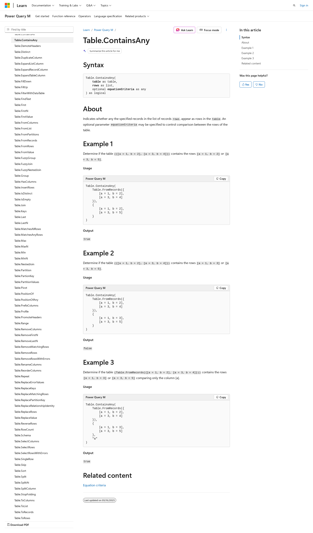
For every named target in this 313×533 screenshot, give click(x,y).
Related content (251, 63)
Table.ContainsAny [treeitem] (25, 40)
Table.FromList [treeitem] (23, 128)
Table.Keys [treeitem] (20, 211)
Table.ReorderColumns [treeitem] (27, 370)
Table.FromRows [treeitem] (24, 146)
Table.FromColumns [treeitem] (26, 122)
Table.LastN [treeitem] (21, 223)
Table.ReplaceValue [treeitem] (25, 418)
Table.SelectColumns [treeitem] (26, 441)
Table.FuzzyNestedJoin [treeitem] (27, 170)
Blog (199, 520)
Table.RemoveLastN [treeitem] (26, 341)
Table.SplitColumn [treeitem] (25, 488)
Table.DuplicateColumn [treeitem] (28, 57)
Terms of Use (252, 520)
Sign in (304, 5)
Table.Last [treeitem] (20, 217)
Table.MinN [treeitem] (21, 258)
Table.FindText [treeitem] (22, 99)
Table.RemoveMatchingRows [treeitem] (31, 347)
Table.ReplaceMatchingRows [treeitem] (31, 394)
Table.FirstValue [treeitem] (23, 116)
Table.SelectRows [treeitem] (24, 447)
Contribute (216, 520)
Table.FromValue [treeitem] (24, 152)
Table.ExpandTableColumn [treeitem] (29, 75)
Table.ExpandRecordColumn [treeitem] (31, 69)
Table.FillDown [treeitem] (22, 81)
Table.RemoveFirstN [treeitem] (26, 335)
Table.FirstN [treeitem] (21, 111)
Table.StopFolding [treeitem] (25, 494)
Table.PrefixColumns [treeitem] (26, 305)
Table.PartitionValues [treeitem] (26, 282)
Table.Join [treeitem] (20, 205)
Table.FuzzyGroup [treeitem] (25, 158)
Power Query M (103, 30)
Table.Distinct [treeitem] (22, 52)
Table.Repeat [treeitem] (21, 376)
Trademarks (271, 520)
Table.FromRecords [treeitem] (25, 140)
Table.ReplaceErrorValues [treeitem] (29, 382)
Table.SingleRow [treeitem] (24, 459)
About (245, 42)
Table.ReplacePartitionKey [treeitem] (29, 400)
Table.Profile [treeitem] (21, 311)
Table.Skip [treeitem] (20, 465)
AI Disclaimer (157, 520)
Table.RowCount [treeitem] (24, 429)
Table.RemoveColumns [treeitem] (28, 329)
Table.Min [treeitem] (20, 252)
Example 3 (248, 58)
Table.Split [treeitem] (20, 476)
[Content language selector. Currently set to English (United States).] (23, 520)
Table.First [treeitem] (20, 105)
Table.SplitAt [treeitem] (21, 482)
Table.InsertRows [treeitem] (24, 187)
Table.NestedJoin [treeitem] (24, 264)
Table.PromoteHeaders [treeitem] (28, 317)
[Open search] (294, 5)
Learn (86, 30)
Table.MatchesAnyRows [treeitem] (28, 234)
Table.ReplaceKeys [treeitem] (25, 388)
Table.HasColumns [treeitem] (25, 181)
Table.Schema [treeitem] (22, 435)
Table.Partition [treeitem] (22, 270)
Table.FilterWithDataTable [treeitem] (29, 93)
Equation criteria (94, 485)
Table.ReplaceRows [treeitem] (25, 412)
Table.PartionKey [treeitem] (24, 276)
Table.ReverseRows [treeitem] (25, 423)
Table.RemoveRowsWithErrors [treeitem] (32, 359)
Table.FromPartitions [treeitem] (26, 134)
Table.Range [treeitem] (21, 323)
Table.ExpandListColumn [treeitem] (29, 63)
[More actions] (226, 30)
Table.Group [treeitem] (21, 175)
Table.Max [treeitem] (20, 240)
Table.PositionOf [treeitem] (24, 294)
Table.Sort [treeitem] (20, 471)
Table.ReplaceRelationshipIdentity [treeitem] (34, 406)
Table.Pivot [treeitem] (20, 288)
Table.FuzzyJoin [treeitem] (23, 164)
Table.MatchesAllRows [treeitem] (27, 229)
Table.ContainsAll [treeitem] (24, 34)
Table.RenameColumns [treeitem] (28, 364)
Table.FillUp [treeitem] (21, 87)
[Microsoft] (7, 5)
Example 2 (248, 53)
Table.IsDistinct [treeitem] (23, 193)
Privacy (231, 520)
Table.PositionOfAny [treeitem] (26, 299)
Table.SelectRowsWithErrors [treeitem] (31, 453)
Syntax (246, 37)
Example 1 (247, 48)
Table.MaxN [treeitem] (21, 246)
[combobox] (39, 29)
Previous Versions (181, 520)
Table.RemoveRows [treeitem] (25, 353)
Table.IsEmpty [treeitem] (22, 199)
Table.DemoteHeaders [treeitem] (27, 46)
